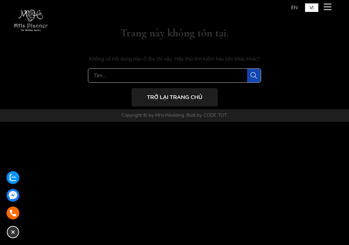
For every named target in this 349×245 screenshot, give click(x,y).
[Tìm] (254, 75)
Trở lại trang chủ (174, 97)
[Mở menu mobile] (328, 7)
